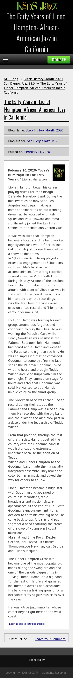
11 (39, 151)
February (30, 151)
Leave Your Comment (50, 639)
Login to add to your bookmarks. (27, 623)
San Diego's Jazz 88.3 (19, 83)
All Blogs (11, 79)
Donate (59, 59)
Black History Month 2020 (43, 79)
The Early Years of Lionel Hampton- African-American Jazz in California (35, 88)
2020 (46, 151)
